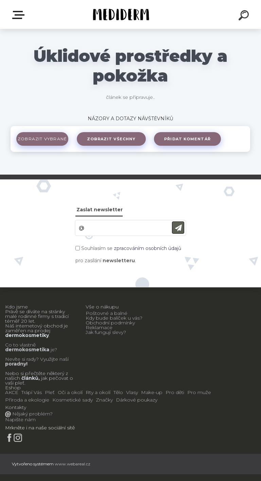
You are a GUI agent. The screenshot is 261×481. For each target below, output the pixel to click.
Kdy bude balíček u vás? (114, 318)
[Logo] (120, 14)
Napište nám (20, 419)
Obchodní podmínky (110, 322)
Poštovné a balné (106, 313)
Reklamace (99, 327)
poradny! (16, 364)
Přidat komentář (191, 139)
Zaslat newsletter (99, 210)
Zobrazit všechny (113, 139)
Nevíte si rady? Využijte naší (37, 359)
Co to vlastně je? (31, 347)
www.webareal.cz (72, 463)
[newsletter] (178, 228)
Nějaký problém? (32, 413)
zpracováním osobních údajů (147, 248)
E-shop (20, 15)
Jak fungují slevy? (106, 332)
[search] (245, 16)
